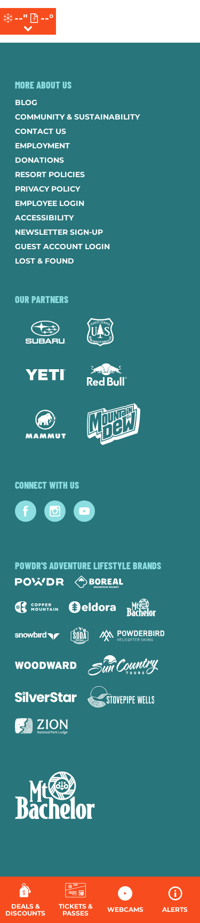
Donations (39, 160)
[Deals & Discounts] (25, 900)
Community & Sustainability (77, 117)
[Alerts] (175, 900)
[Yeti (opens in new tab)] (46, 374)
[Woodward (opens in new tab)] (46, 665)
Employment (42, 145)
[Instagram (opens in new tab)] (55, 511)
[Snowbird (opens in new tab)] (37, 636)
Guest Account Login (62, 246)
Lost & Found (44, 261)
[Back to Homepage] (100, 796)
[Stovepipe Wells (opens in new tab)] (121, 696)
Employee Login (49, 203)
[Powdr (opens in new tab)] (39, 582)
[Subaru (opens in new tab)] (46, 332)
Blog (26, 102)
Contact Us (40, 131)
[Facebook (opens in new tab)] (25, 511)
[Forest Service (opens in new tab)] (100, 332)
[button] (75, 900)
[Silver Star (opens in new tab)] (46, 696)
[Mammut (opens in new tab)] (46, 424)
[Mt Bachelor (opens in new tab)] (141, 607)
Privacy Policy (47, 189)
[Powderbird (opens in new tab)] (131, 635)
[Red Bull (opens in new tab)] (107, 374)
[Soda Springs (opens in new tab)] (79, 635)
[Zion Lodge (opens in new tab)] (41, 726)
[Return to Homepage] (111, 21)
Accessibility (44, 217)
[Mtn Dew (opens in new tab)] (113, 424)
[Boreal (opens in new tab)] (99, 582)
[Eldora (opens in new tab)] (92, 607)
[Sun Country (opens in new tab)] (123, 665)
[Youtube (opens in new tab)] (84, 511)
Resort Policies (50, 174)
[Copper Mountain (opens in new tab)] (36, 607)
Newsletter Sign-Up (59, 232)
